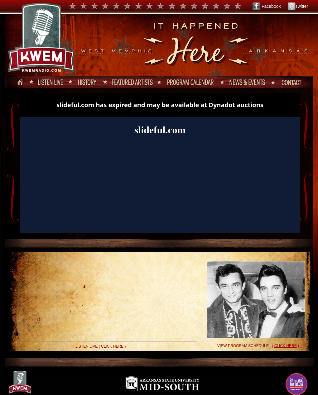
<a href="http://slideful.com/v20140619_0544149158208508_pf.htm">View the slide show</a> (160, 163)
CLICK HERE (112, 346)
